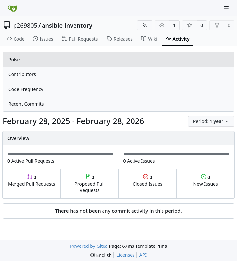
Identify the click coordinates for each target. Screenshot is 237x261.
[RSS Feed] (144, 25)
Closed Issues (147, 180)
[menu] (211, 121)
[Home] (12, 8)
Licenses (125, 255)
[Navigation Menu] (227, 8)
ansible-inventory (67, 25)
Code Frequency (25, 89)
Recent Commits (26, 104)
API (143, 255)
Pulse (14, 59)
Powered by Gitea (89, 246)
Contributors (22, 74)
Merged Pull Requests (31, 180)
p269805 (25, 25)
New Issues (205, 180)
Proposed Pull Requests (89, 183)
